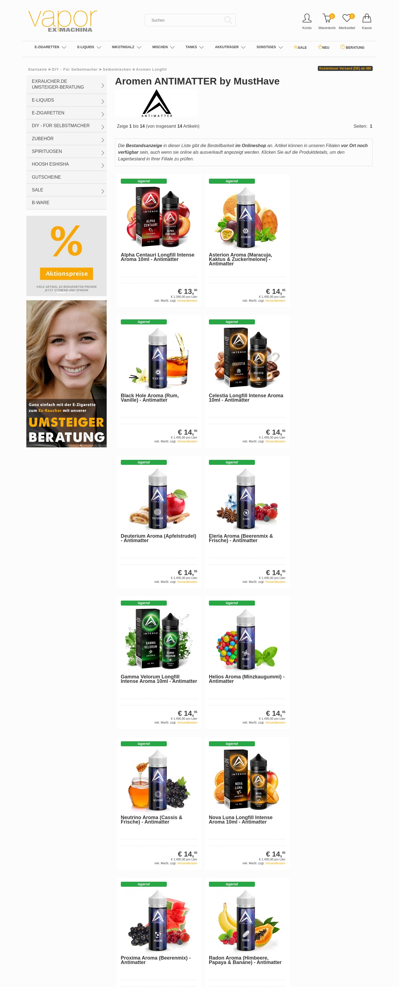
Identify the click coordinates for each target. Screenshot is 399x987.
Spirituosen (68, 152)
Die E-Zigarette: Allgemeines (228, 810)
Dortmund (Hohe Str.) (133, 916)
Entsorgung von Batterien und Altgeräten (150, 868)
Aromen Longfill (151, 69)
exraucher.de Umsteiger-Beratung (68, 84)
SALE (300, 47)
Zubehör (68, 139)
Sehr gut (66, 797)
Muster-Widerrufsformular (137, 835)
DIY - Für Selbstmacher (75, 69)
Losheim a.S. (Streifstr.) (135, 941)
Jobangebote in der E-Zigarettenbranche (238, 777)
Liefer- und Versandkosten (137, 777)
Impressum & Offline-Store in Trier (144, 801)
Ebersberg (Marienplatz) (136, 924)
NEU (323, 47)
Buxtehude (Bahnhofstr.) (136, 908)
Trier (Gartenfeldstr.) (132, 974)
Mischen (163, 47)
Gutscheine (46, 177)
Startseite (37, 69)
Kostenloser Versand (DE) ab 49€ (345, 68)
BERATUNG (352, 47)
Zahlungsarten (127, 860)
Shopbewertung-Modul (75, 834)
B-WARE (40, 202)
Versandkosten (164, 286)
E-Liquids (89, 47)
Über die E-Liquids (220, 818)
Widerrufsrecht (127, 818)
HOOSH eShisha (68, 165)
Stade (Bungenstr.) (131, 966)
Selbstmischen (117, 69)
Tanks (195, 47)
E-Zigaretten (50, 47)
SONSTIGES (270, 47)
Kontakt (121, 810)
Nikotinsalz (126, 47)
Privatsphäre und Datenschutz (141, 785)
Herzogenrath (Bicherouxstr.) (140, 932)
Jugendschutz (127, 876)
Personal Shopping (131, 851)
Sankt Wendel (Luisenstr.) (137, 957)
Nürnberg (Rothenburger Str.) (140, 949)
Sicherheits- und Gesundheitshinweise (237, 835)
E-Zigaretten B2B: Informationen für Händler (153, 826)
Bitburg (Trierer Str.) (132, 899)
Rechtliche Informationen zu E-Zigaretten (239, 843)
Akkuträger (230, 47)
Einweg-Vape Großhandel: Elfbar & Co (237, 801)
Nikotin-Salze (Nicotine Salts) (229, 785)
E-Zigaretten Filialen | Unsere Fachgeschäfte (242, 793)
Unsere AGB (126, 793)
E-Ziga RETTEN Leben (135, 843)
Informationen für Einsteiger (227, 826)
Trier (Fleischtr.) (128, 982)
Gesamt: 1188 (66, 827)
